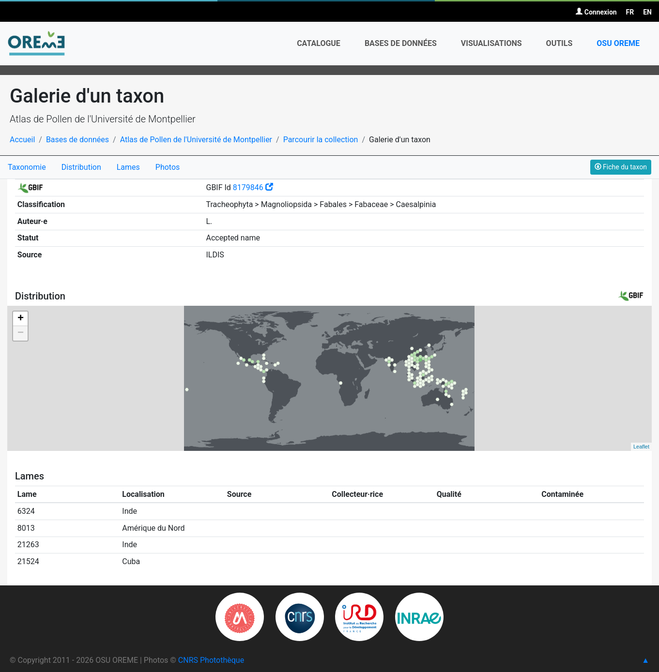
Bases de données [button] (401, 43)
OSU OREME (618, 43)
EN (647, 12)
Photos (167, 167)
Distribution (81, 167)
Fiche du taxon (621, 167)
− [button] (20, 333)
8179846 (253, 187)
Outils (559, 43)
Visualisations (491, 43)
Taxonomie (27, 167)
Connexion (596, 12)
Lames (128, 167)
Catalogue (318, 43)
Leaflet (641, 446)
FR (630, 12)
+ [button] (20, 319)
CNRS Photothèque (211, 660)
